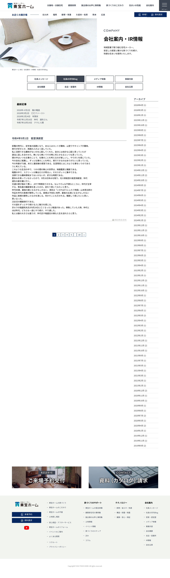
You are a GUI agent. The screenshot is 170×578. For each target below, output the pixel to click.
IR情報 (100, 86)
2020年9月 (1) (140, 405)
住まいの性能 (135, 5)
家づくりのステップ (93, 531)
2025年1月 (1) (140, 165)
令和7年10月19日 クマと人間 (30, 122)
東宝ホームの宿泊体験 (93, 508)
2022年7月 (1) (140, 305)
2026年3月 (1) (140, 110)
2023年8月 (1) (140, 245)
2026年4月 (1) (140, 105)
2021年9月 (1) (140, 355)
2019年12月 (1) (140, 435)
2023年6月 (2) (140, 255)
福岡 (55, 14)
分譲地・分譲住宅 (55, 5)
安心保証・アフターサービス (60, 522)
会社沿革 (129, 86)
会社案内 (150, 5)
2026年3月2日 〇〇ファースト (31, 113)
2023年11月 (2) (140, 230)
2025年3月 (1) (140, 155)
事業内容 (129, 78)
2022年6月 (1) (140, 310)
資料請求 (147, 14)
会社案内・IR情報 (30, 70)
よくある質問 (54, 536)
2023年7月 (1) (140, 250)
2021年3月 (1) (140, 375)
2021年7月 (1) (140, 360)
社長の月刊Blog (42, 70)
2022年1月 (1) (140, 335)
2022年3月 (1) (140, 325)
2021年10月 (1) (140, 350)
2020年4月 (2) (140, 425)
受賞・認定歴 (151, 517)
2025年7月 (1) (140, 140)
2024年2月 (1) (140, 215)
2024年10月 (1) (140, 180)
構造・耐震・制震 (123, 512)
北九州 (45, 14)
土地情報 (88, 521)
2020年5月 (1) (140, 420)
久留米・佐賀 (82, 14)
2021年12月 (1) (140, 340)
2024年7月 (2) (140, 190)
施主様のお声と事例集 (91, 5)
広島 (104, 14)
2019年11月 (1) (140, 440)
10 (79, 234)
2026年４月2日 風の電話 (28, 110)
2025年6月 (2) (140, 145)
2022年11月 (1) (140, 285)
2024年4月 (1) (140, 205)
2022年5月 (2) (140, 315)
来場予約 (124, 14)
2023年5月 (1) (140, 260)
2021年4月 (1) (140, 370)
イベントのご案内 (56, 531)
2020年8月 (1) (140, 410)
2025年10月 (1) (140, 125)
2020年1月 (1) (140, 430)
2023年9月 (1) (140, 240)
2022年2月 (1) (140, 330)
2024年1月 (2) (140, 220)
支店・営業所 (70, 86)
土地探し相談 (54, 516)
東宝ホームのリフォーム (58, 527)
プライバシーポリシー (57, 547)
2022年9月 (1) (140, 295)
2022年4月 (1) (140, 320)
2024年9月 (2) (140, 185)
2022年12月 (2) (140, 280)
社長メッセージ (41, 78)
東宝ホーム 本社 (17, 70)
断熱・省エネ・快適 (124, 508)
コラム (88, 540)
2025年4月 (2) (140, 150)
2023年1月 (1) (140, 275)
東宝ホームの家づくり (57, 503)
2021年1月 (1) (140, 385)
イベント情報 (90, 526)
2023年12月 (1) (140, 225)
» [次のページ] (84, 234)
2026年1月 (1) (140, 115)
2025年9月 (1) (140, 130)
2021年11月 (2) (140, 345)
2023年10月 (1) (140, 235)
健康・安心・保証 (123, 517)
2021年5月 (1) (140, 365)
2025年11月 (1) (140, 120)
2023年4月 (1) (140, 265)
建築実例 (72, 5)
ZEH (87, 535)
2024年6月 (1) (140, 195)
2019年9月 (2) (140, 445)
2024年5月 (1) (140, 200)
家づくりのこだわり (115, 5)
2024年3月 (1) (140, 210)
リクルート (53, 542)
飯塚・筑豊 (67, 14)
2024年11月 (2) (140, 175)
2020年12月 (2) (140, 390)
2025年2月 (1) (140, 160)
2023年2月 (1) (140, 270)
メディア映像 (100, 78)
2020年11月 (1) (140, 395)
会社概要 (41, 86)
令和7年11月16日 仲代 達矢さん (32, 119)
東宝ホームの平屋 (56, 512)
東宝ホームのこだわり (57, 507)
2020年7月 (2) (140, 415)
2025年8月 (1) (140, 135)
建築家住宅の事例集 (93, 512)
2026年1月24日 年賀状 (27, 116)
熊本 (95, 14)
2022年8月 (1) (140, 300)
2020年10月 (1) (140, 400)
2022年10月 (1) (140, 290)
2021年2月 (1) (140, 380)
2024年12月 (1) (140, 170)
